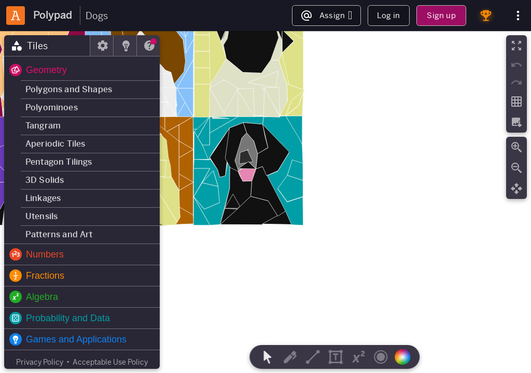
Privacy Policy (39, 362)
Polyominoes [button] (51, 107)
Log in (388, 15)
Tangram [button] (43, 125)
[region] (265, 202)
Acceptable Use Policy (110, 362)
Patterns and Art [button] (59, 234)
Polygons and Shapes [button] (68, 89)
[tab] (47, 45)
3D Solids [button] (44, 180)
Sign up (441, 15)
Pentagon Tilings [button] (58, 161)
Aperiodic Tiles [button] (55, 143)
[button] (82, 70)
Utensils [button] (41, 216)
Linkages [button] (43, 198)
